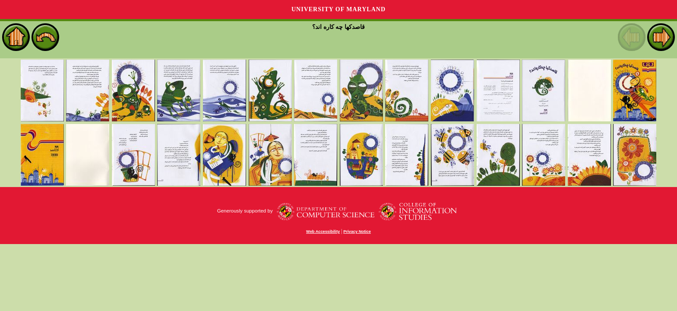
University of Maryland (338, 9)
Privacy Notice (357, 231)
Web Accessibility (323, 231)
